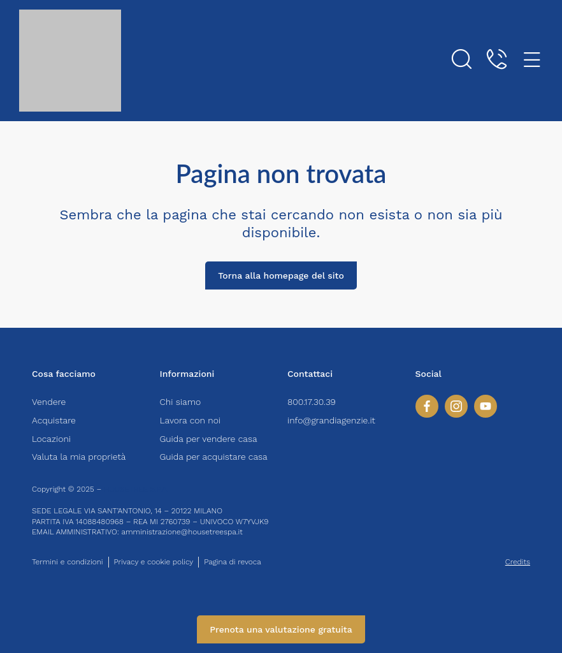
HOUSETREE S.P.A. (136, 489)
